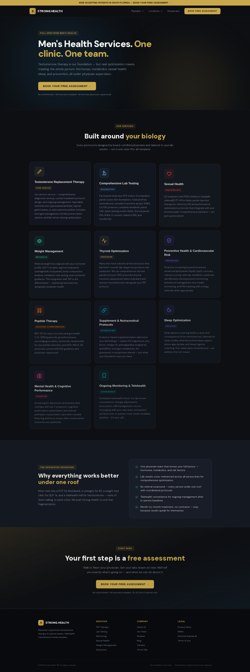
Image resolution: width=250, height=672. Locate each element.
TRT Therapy (102, 627)
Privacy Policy (184, 627)
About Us (141, 627)
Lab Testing (101, 631)
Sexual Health (102, 640)
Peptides (137, 11)
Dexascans (174, 11)
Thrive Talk (142, 649)
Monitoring (101, 636)
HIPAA (181, 631)
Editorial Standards (187, 636)
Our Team (142, 631)
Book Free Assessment (202, 11)
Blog (139, 640)
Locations (156, 11)
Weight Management (106, 645)
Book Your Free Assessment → (67, 86)
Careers (141, 645)
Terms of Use (184, 640)
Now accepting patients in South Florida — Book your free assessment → (125, 3)
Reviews (141, 636)
